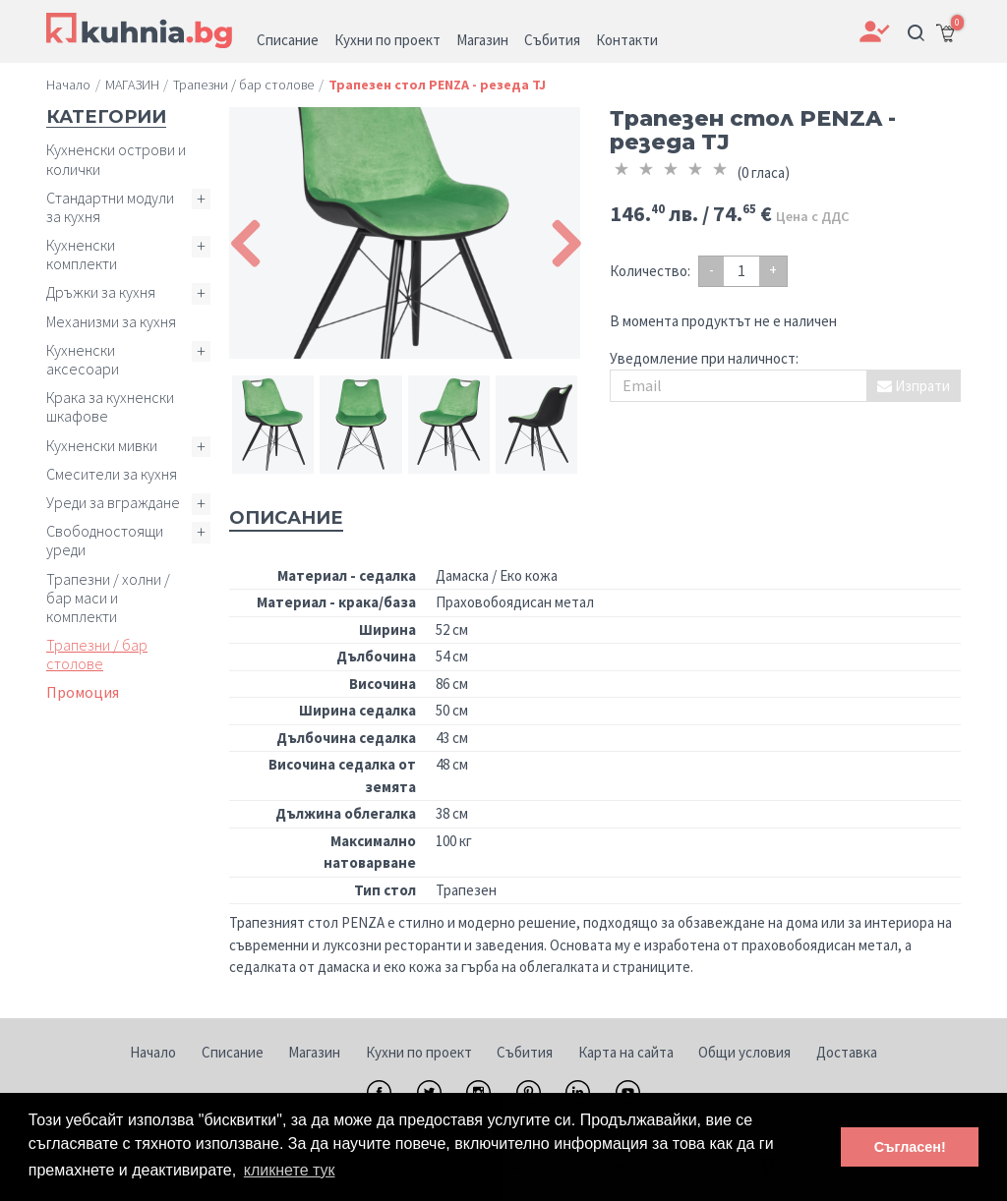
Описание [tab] (286, 518)
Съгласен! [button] (910, 1147)
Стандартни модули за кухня (110, 207)
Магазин (314, 1052)
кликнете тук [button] (289, 1170)
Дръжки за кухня (100, 292)
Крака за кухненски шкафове (110, 406)
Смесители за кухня (111, 474)
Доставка (846, 1052)
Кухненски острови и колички (116, 159)
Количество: (650, 270)
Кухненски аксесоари (82, 359)
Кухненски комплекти (81, 254)
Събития (525, 1052)
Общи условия (744, 1052)
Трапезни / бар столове (97, 654)
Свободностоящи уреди (104, 540)
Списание (233, 1052)
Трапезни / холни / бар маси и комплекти (108, 597)
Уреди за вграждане (113, 502)
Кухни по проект (419, 1052)
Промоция (82, 692)
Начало (153, 1052)
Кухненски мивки (101, 445)
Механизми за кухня (111, 321)
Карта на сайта (626, 1052)
